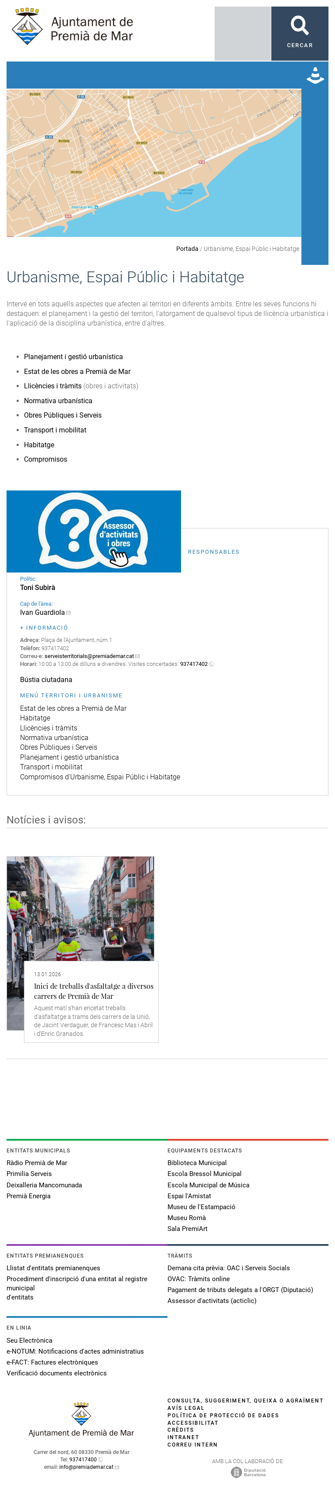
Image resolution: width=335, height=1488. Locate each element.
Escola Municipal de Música (209, 1185)
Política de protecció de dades (223, 1416)
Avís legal (186, 1408)
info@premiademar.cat (86, 1467)
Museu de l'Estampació (202, 1207)
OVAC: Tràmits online (199, 1279)
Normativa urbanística (58, 401)
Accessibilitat (193, 1423)
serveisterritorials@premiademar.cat (89, 656)
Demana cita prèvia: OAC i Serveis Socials (229, 1268)
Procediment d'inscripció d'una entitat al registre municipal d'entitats (77, 1288)
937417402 (194, 664)
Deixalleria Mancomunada (44, 1185)
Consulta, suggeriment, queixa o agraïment (246, 1401)
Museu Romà (187, 1218)
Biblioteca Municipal (197, 1163)
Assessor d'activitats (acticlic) (212, 1301)
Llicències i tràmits (53, 386)
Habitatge (39, 445)
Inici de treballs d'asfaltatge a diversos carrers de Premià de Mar (94, 990)
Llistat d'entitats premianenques (53, 1268)
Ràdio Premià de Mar (37, 1163)
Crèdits (181, 1430)
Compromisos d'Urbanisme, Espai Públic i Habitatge (100, 777)
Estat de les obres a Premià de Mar (77, 371)
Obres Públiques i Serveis (63, 415)
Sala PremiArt (188, 1229)
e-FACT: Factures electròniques (52, 1362)
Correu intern (193, 1445)
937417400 (83, 1460)
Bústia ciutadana (46, 679)
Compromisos (45, 459)
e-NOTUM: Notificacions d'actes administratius (75, 1351)
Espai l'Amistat (189, 1196)
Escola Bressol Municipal (205, 1174)
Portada (187, 248)
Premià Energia (29, 1196)
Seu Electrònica (29, 1340)
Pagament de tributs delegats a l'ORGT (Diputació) (240, 1290)
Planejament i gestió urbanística (73, 357)
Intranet (183, 1437)
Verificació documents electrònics (57, 1373)
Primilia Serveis (29, 1174)
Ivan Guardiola (42, 612)
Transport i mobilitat (55, 430)
